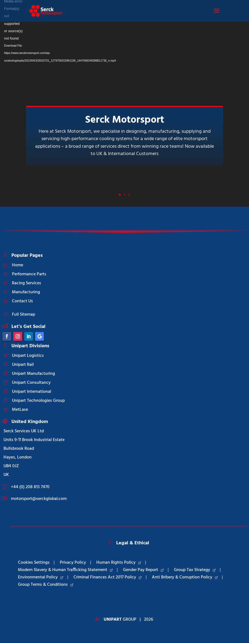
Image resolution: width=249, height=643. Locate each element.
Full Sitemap (23, 314)
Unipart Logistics (28, 355)
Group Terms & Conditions (45, 584)
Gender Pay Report (143, 569)
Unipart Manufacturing (33, 373)
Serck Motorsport (124, 120)
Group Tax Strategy (195, 569)
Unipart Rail (23, 364)
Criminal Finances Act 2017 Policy (107, 577)
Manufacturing (26, 292)
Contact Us (22, 301)
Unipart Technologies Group (38, 400)
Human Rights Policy (118, 562)
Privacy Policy (73, 562)
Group (120, 619)
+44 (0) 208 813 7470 (30, 487)
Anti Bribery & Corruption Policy (185, 577)
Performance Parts (29, 274)
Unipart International (31, 391)
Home (17, 265)
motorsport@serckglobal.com (39, 498)
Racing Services (26, 283)
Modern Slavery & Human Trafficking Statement (65, 569)
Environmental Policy (40, 577)
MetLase (20, 409)
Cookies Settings (34, 562)
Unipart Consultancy (31, 382)
